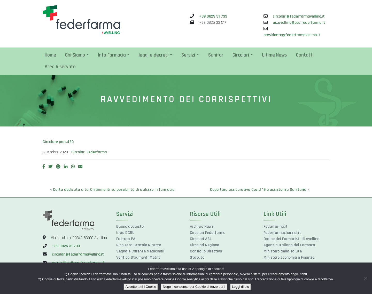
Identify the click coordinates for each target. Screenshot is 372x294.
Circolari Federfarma (89, 152)
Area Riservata (60, 66)
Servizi (188, 55)
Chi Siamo (75, 55)
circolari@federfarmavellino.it (299, 16)
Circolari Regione (204, 245)
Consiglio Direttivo (206, 251)
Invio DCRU (125, 232)
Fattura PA (125, 239)
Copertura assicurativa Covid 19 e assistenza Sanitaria (258, 189)
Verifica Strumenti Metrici (138, 257)
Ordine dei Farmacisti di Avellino (291, 239)
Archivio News (201, 226)
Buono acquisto (130, 226)
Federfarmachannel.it (282, 232)
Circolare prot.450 (58, 142)
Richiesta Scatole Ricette (138, 245)
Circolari (241, 55)
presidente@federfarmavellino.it (292, 35)
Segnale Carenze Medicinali (140, 251)
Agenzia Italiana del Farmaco (289, 245)
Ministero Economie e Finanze (289, 257)
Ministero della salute (283, 251)
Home (50, 55)
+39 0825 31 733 (213, 16)
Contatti (305, 55)
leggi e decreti (153, 55)
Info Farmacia (112, 55)
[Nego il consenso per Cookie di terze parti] (365, 278)
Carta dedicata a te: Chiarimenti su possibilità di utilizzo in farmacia (114, 189)
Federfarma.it (276, 226)
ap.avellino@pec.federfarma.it (299, 22)
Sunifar (215, 55)
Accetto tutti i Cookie (141, 287)
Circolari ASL (201, 239)
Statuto (197, 257)
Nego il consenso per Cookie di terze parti (194, 287)
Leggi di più (240, 287)
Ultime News (274, 55)
